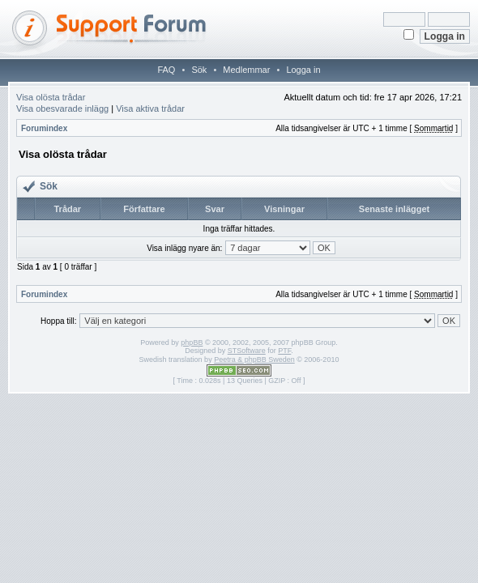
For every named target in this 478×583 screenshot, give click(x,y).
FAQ (166, 69)
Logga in (303, 69)
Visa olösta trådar (50, 97)
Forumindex (44, 128)
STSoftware (247, 351)
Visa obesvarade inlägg (62, 108)
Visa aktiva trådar (150, 108)
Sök (199, 69)
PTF (284, 351)
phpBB (192, 342)
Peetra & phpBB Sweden (254, 359)
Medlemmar (246, 69)
